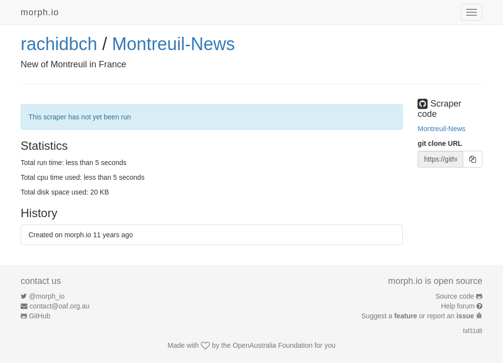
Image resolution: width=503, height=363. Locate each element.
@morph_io (47, 296)
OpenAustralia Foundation (273, 345)
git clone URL (440, 143)
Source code (455, 296)
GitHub (40, 316)
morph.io (40, 12)
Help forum (458, 306)
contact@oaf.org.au (59, 306)
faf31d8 (472, 331)
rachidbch (59, 44)
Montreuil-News (173, 44)
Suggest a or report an (419, 316)
